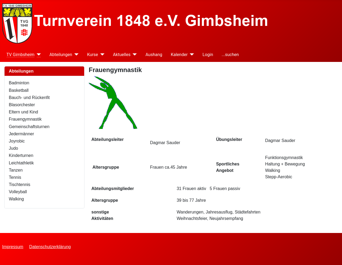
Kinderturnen (21, 155)
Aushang (153, 54)
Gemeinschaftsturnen (29, 126)
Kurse (92, 54)
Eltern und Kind (23, 112)
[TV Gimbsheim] (37, 54)
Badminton (19, 83)
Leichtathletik (21, 163)
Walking (16, 199)
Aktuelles (122, 54)
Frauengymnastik (25, 119)
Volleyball (18, 191)
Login (208, 54)
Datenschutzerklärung (50, 246)
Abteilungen (60, 54)
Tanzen (16, 170)
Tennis (15, 177)
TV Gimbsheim (20, 54)
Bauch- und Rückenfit (29, 97)
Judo (13, 148)
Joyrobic (17, 141)
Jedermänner (21, 134)
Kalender (179, 54)
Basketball (19, 90)
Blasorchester (22, 104)
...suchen (230, 54)
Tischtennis (19, 184)
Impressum (12, 246)
